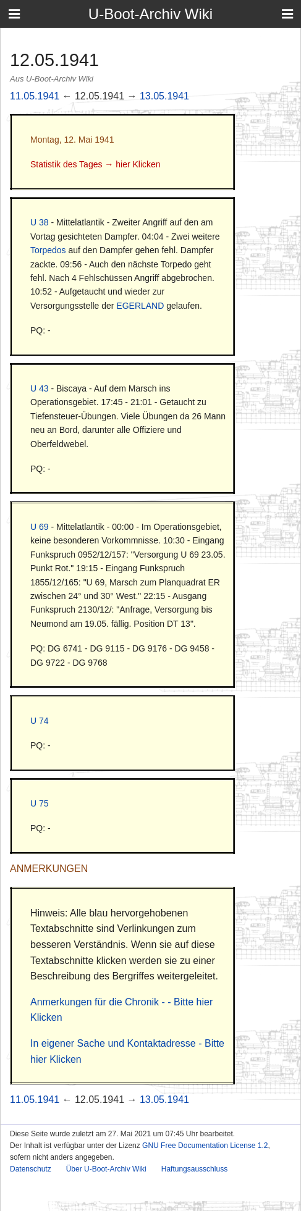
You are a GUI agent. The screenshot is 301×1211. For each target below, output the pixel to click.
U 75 (39, 803)
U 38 (39, 222)
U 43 (39, 388)
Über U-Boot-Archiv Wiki (106, 1169)
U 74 (39, 721)
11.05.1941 (34, 96)
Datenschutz (30, 1169)
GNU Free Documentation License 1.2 (205, 1145)
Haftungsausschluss (194, 1169)
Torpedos (48, 250)
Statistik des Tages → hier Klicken (95, 164)
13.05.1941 (164, 96)
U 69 (39, 527)
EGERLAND (140, 306)
